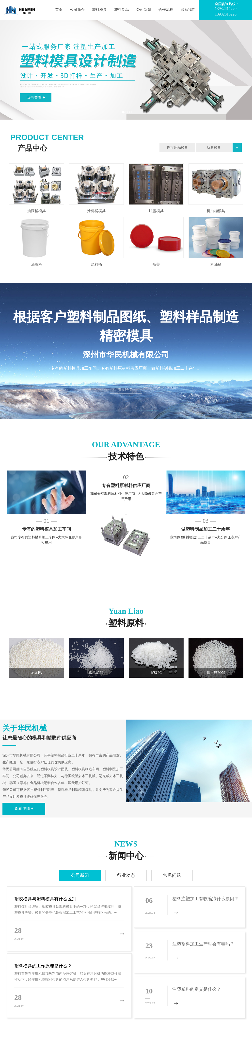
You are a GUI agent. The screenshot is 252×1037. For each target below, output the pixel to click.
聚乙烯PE (96, 673)
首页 (59, 10)
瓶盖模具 (156, 211)
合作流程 (165, 10)
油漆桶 (36, 265)
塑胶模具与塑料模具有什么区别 (45, 898)
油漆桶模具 (36, 211)
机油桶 (215, 265)
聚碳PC (156, 673)
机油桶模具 (216, 211)
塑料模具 (99, 10)
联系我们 (188, 10)
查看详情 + (23, 808)
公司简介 (77, 10)
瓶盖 (156, 265)
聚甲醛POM (216, 673)
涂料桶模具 (96, 211)
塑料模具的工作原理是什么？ (43, 965)
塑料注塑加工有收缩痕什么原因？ (205, 898)
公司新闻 (143, 10)
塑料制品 (121, 10)
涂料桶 (96, 265)
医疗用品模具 (177, 147)
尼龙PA (36, 673)
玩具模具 (214, 147)
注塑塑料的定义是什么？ (196, 989)
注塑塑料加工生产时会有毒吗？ (203, 944)
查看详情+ (126, 390)
